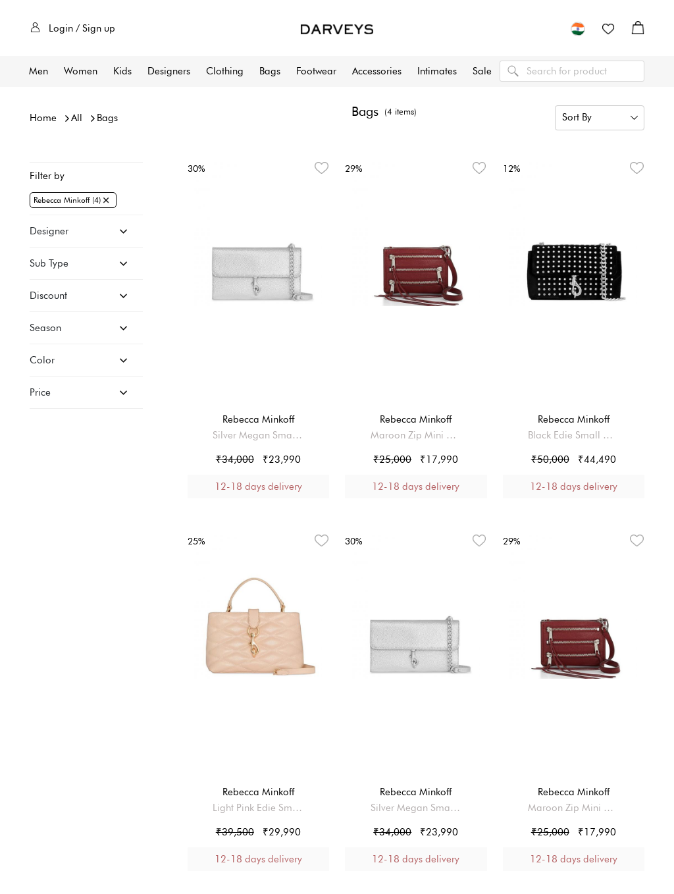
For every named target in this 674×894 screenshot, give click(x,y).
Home (43, 118)
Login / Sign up (72, 28)
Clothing (225, 71)
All (76, 118)
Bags (269, 71)
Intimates (437, 71)
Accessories (377, 71)
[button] (578, 28)
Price (40, 392)
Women (80, 71)
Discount (48, 296)
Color (42, 360)
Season (45, 328)
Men (38, 71)
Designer (49, 231)
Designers (168, 71)
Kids (122, 71)
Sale (482, 71)
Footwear (316, 71)
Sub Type (49, 263)
